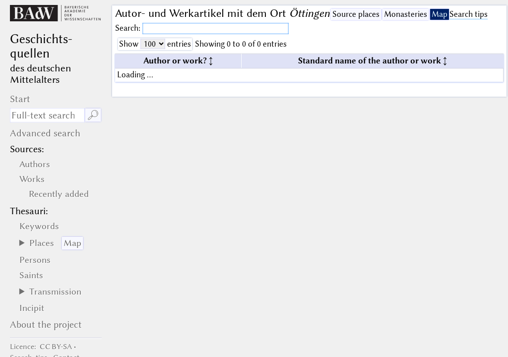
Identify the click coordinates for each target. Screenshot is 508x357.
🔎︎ (93, 115)
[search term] (47, 115)
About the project (46, 324)
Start (20, 99)
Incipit (31, 307)
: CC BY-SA (41, 346)
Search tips (468, 14)
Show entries (155, 44)
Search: (128, 28)
